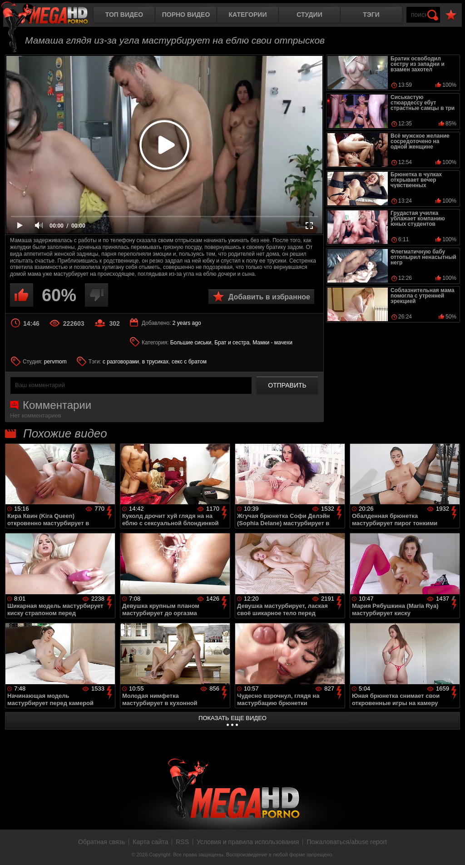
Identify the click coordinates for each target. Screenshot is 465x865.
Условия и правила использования (248, 841)
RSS (182, 841)
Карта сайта (150, 841)
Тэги (371, 14)
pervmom (55, 361)
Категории (248, 14)
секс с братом (189, 361)
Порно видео (186, 14)
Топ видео (124, 14)
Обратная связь (101, 841)
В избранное (451, 15)
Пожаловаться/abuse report (347, 841)
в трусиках (155, 361)
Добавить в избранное (269, 297)
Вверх (451, 848)
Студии (309, 14)
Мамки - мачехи (272, 342)
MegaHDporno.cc (52, 15)
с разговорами (121, 361)
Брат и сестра (231, 342)
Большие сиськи (191, 342)
